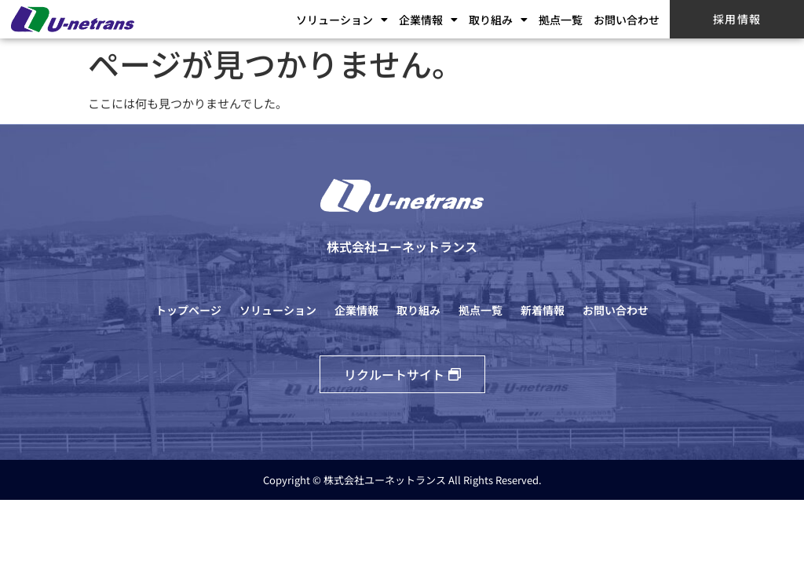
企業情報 (428, 20)
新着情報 (543, 310)
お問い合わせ (627, 19)
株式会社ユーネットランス (402, 246)
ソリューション (342, 20)
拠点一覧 (561, 19)
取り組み (498, 20)
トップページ (188, 310)
